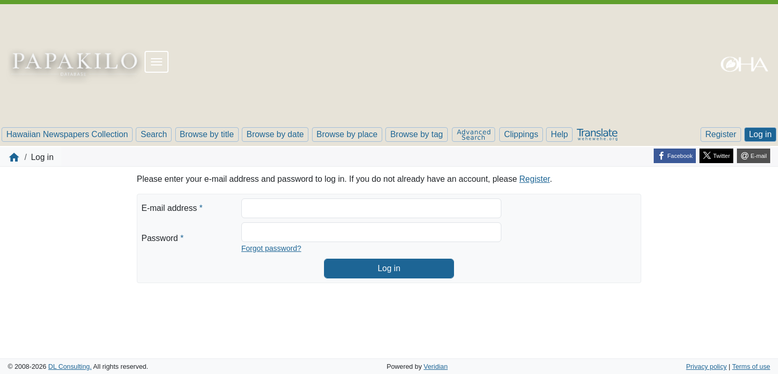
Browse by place (347, 134)
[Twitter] (716, 156)
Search (153, 134)
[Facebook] (675, 156)
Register (720, 134)
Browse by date (275, 134)
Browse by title (207, 134)
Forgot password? (271, 248)
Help (559, 134)
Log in (760, 134)
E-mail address (171, 207)
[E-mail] (753, 156)
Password (162, 237)
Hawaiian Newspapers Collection (67, 134)
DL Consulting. (70, 366)
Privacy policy (706, 366)
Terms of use (751, 366)
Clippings (521, 134)
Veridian (436, 366)
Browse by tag (416, 134)
